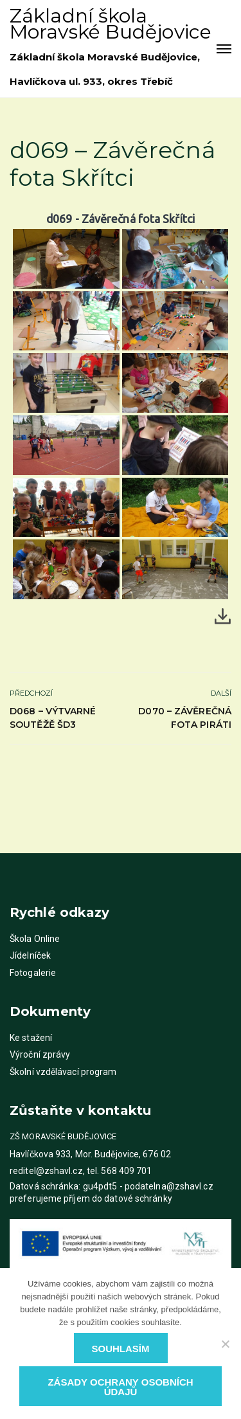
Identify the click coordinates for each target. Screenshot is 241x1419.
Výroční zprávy (40, 1054)
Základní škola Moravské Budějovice (110, 24)
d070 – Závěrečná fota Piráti (184, 717)
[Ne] (225, 1343)
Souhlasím (121, 1348)
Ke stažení (31, 1038)
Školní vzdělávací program (63, 1072)
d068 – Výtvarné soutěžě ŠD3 (53, 717)
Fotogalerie (33, 973)
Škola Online (35, 939)
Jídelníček (30, 955)
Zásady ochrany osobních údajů (120, 1387)
